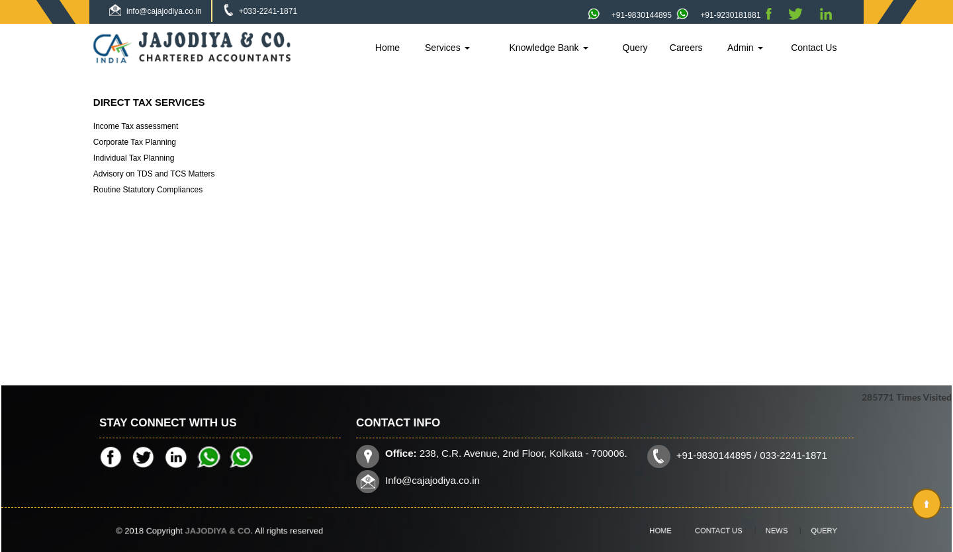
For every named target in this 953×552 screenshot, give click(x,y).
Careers (686, 47)
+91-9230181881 (718, 15)
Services (447, 47)
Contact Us (814, 47)
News (765, 531)
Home (387, 47)
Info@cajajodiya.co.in (436, 479)
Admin (745, 47)
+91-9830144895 (630, 15)
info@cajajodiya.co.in (164, 11)
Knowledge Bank (549, 47)
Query (635, 47)
